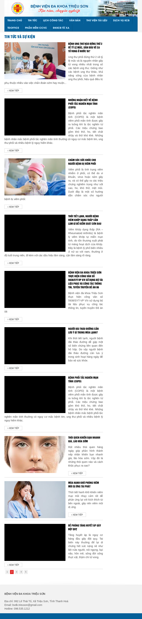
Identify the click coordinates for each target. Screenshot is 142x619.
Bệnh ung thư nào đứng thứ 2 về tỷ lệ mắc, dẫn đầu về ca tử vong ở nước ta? (85, 48)
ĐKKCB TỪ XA (61, 28)
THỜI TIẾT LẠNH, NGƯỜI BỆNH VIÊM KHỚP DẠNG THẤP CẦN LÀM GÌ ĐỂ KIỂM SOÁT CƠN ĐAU (84, 220)
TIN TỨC (32, 20)
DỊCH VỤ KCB (121, 20)
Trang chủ (14, 20)
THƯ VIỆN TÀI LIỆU (96, 20)
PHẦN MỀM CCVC (36, 28)
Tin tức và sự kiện (19, 36)
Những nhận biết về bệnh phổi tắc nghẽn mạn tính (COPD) (83, 104)
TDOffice (13, 28)
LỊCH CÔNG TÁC (53, 20)
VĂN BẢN (74, 20)
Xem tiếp (13, 90)
